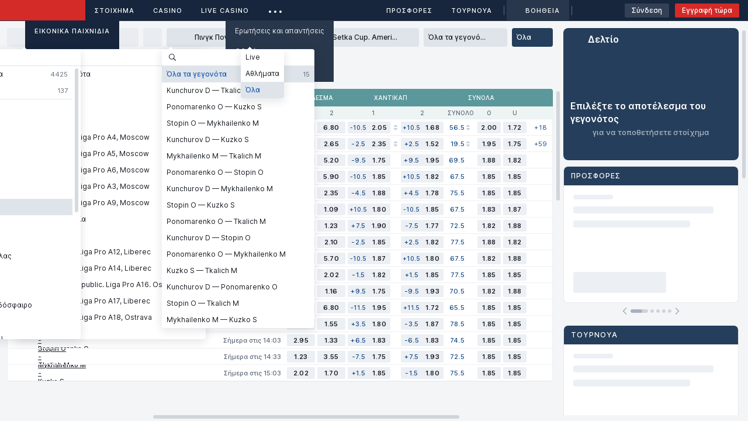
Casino (167, 10)
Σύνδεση (647, 10)
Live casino (225, 10)
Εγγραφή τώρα (707, 10)
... (275, 8)
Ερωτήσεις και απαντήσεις (279, 30)
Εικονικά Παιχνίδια (72, 31)
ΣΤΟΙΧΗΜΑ (114, 10)
